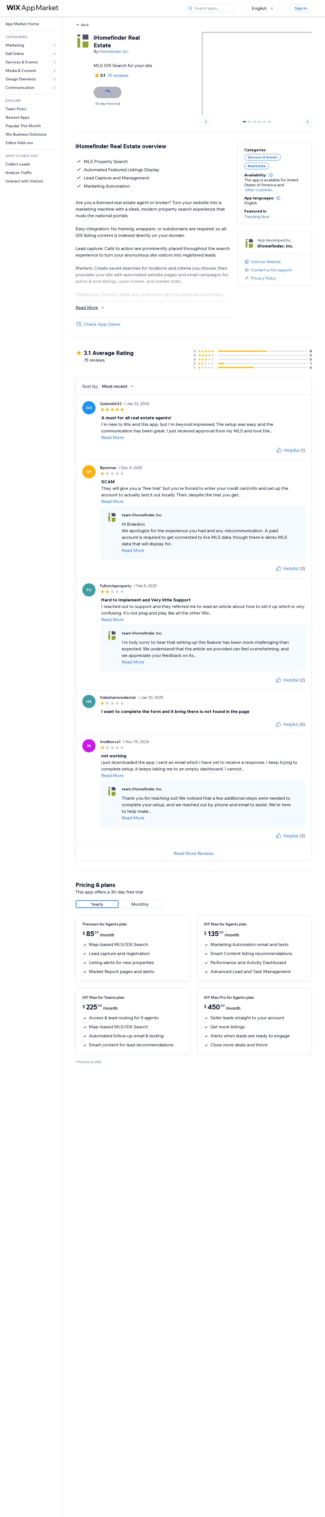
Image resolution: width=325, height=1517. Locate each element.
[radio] (97, 904)
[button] (270, 175)
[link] (31, 24)
